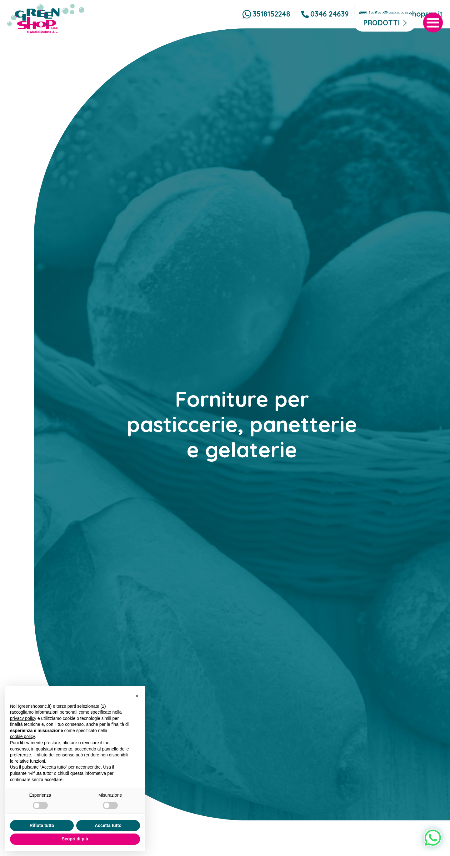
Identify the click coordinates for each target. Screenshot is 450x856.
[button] (137, 696)
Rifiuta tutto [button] (42, 825)
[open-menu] (433, 46)
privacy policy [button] (23, 718)
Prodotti (381, 45)
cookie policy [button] (22, 736)
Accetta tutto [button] (108, 825)
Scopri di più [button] (75, 838)
